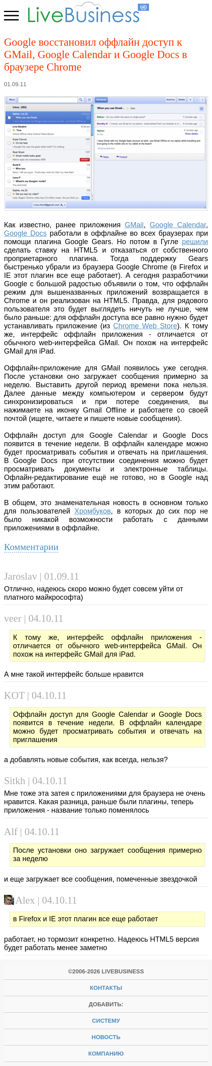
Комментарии (31, 547)
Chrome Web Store (145, 326)
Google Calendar (178, 225)
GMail (134, 225)
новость (106, 1037)
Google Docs (25, 233)
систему (106, 1020)
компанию (105, 1053)
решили (195, 242)
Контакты (106, 988)
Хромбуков (93, 511)
